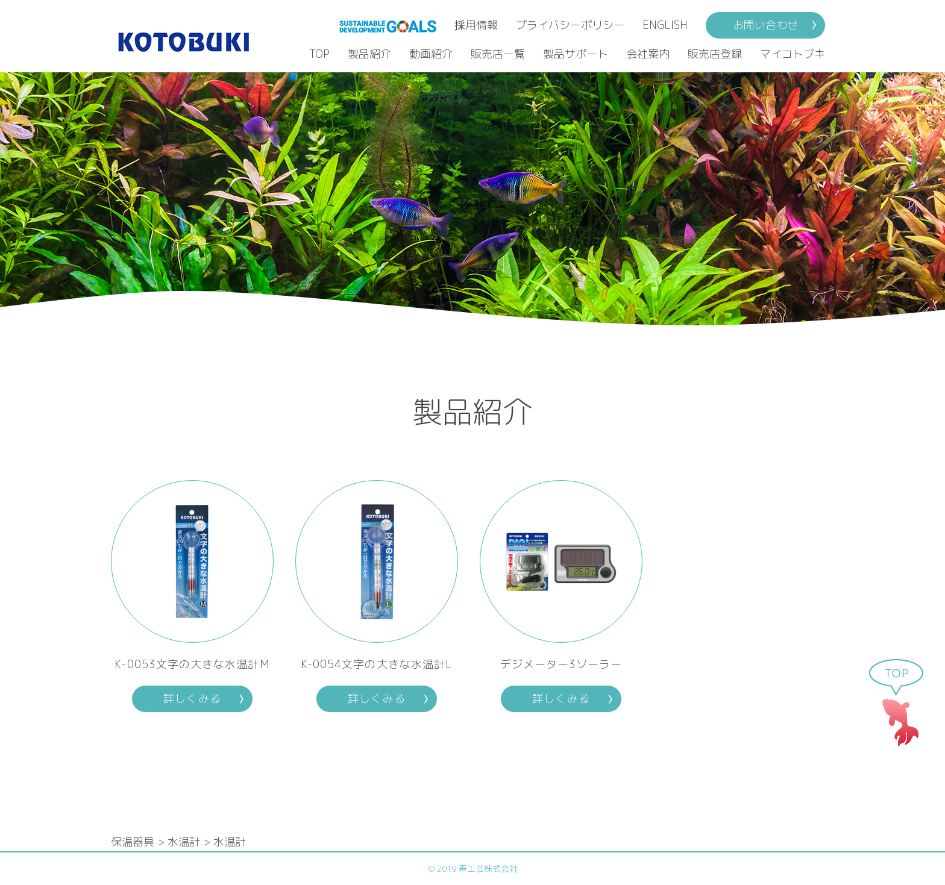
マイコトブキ (792, 53)
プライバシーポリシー (570, 25)
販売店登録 (715, 53)
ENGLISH (665, 25)
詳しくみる (192, 698)
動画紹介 (431, 53)
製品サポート (575, 53)
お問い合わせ (765, 25)
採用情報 (476, 25)
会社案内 (648, 53)
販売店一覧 (498, 53)
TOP (319, 53)
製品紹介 (369, 53)
